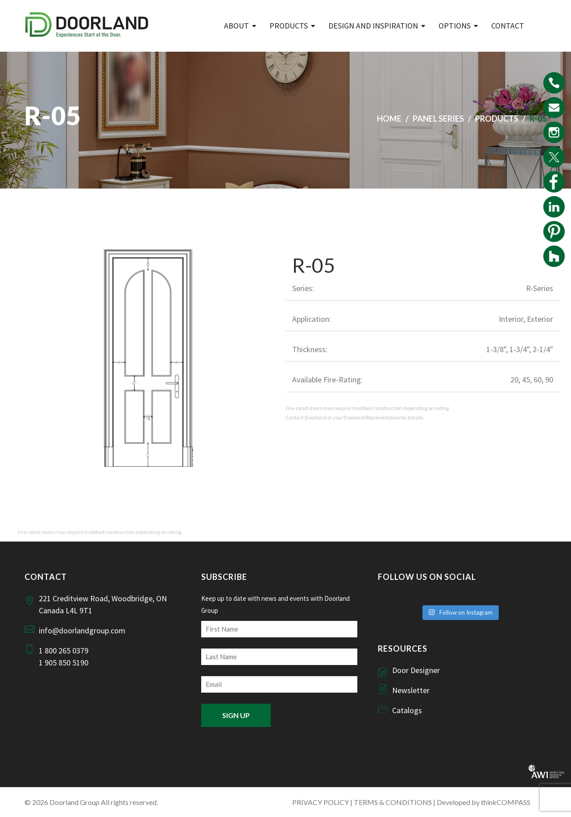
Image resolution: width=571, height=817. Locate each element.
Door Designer (416, 670)
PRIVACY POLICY (320, 802)
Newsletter (411, 690)
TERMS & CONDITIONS (393, 802)
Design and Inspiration (373, 26)
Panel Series (438, 118)
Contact (507, 26)
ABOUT (236, 26)
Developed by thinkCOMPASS (483, 802)
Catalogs (407, 710)
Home (389, 118)
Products (288, 26)
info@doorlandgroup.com (82, 630)
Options (455, 26)
